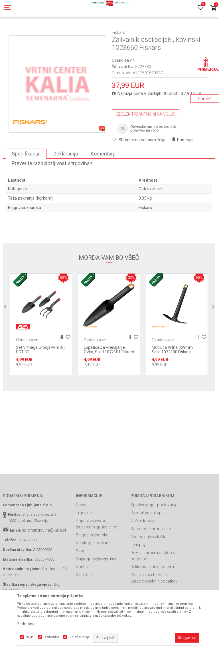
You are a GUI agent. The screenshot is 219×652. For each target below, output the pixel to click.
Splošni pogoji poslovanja (154, 530)
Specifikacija (26, 179)
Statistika (51, 637)
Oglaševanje (79, 637)
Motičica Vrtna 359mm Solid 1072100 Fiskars (172, 375)
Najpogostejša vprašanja (98, 584)
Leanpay (138, 570)
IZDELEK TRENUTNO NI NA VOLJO (145, 140)
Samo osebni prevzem (151, 554)
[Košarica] (213, 8)
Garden (60, 32)
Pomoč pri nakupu (147, 538)
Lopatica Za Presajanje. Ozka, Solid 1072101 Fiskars (109, 375)
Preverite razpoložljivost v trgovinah (52, 189)
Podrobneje (27, 624)
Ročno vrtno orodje (108, 32)
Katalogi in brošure (93, 568)
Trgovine (84, 538)
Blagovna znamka (92, 560)
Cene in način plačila (148, 562)
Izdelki (45, 32)
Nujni (29, 637)
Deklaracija (65, 179)
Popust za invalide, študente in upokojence (96, 549)
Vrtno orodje (80, 32)
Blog (80, 576)
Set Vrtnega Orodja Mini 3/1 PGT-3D (41, 375)
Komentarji (103, 179)
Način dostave (143, 546)
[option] (57, 109)
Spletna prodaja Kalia (19, 32)
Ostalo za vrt (138, 32)
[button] (138, 165)
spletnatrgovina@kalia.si (44, 555)
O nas (81, 530)
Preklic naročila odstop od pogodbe (154, 581)
